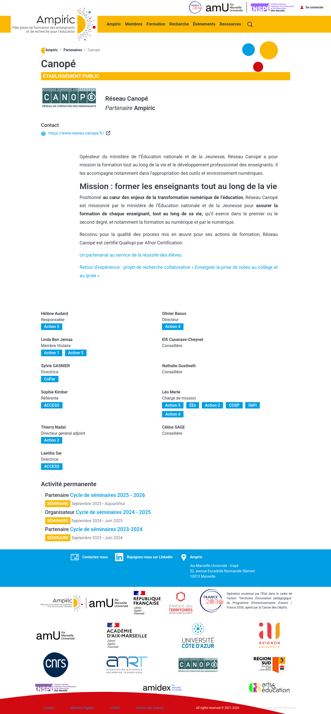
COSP (234, 404)
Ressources (230, 23)
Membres (134, 23)
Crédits (115, 707)
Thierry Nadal (53, 426)
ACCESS (51, 404)
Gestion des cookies (150, 707)
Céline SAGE (173, 426)
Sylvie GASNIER (55, 365)
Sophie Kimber (54, 391)
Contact (48, 707)
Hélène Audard (54, 313)
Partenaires (73, 49)
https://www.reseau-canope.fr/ (76, 132)
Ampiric (114, 23)
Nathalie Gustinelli (178, 365)
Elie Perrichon (286, 707)
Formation (156, 23)
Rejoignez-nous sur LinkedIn (150, 556)
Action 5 (51, 326)
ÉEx (192, 404)
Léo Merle (171, 391)
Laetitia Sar (51, 452)
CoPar (49, 378)
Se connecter (314, 7)
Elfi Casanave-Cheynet (182, 339)
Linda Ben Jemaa (57, 339)
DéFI (252, 404)
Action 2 (212, 404)
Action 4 (172, 326)
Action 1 (51, 352)
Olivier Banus (174, 313)
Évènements (204, 23)
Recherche (179, 23)
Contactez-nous (95, 556)
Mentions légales (82, 707)
